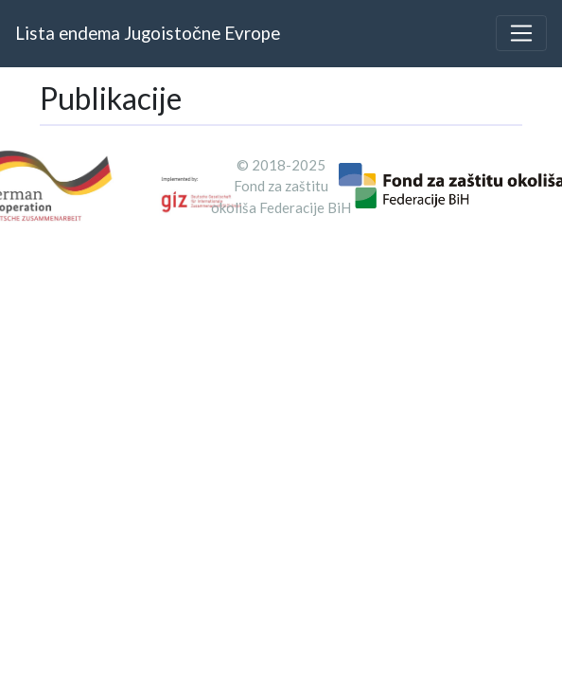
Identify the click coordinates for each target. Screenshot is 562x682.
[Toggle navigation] (521, 33)
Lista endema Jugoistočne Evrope (147, 33)
